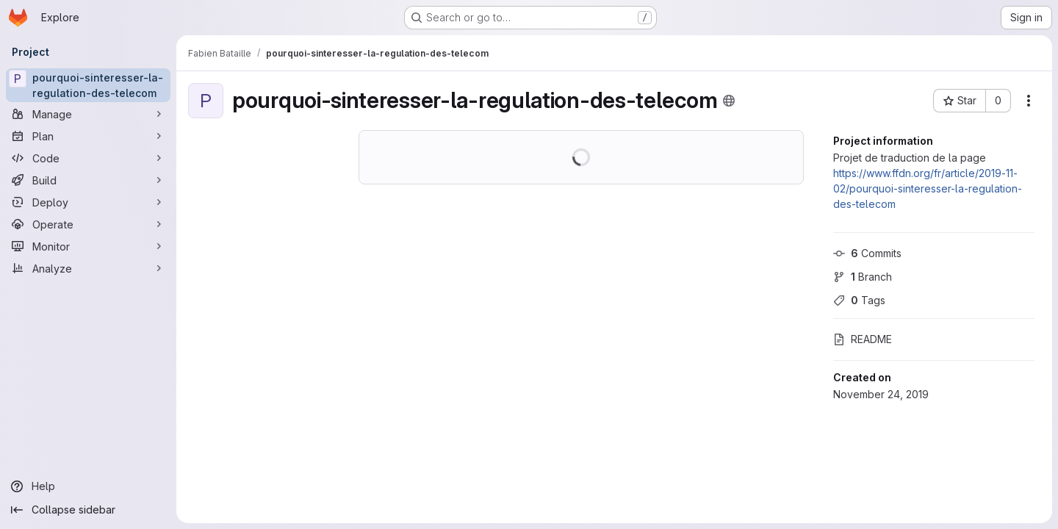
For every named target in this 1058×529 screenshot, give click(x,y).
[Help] (88, 486)
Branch (862, 276)
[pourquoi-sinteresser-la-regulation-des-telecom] (88, 85)
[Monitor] (88, 246)
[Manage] (88, 114)
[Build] (88, 180)
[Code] (88, 158)
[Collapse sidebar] (88, 510)
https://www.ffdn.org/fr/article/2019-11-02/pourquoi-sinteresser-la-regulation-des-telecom (927, 188)
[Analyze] (88, 268)
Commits (867, 253)
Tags (859, 300)
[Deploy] (88, 202)
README (862, 339)
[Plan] (88, 136)
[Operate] (88, 224)
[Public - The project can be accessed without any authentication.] (729, 101)
